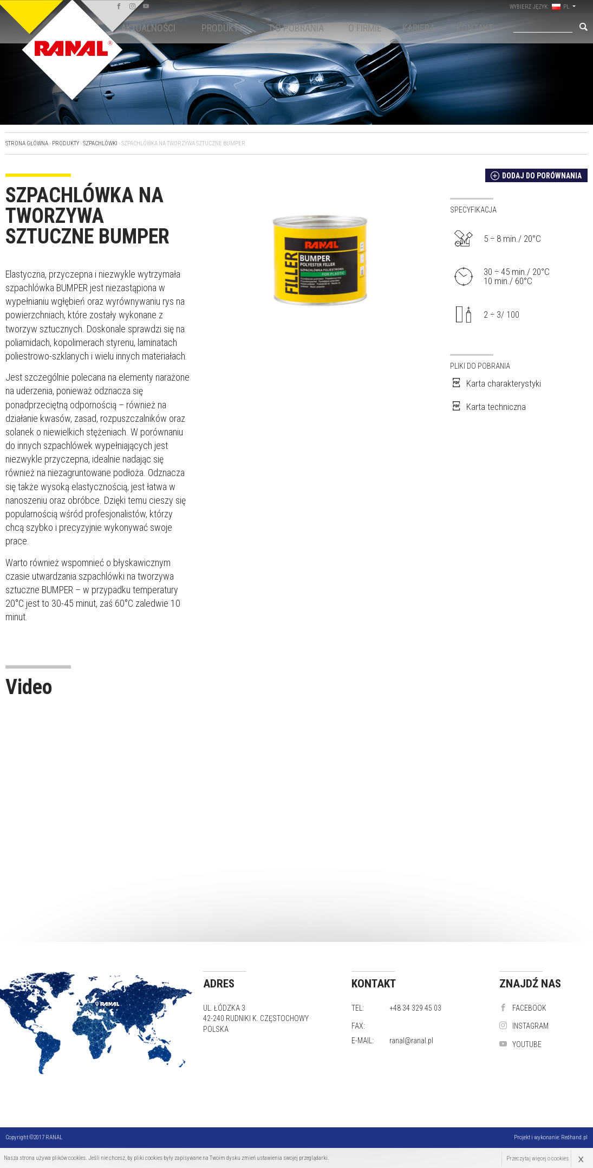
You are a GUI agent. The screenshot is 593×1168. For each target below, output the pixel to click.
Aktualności (148, 28)
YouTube (520, 1044)
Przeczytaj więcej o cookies (537, 1157)
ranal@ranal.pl (411, 1040)
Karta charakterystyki (495, 383)
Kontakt (475, 28)
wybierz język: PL (551, 6)
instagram (524, 1026)
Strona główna (26, 143)
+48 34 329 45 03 (415, 1008)
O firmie (365, 28)
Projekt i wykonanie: (551, 1137)
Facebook (522, 1008)
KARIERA (418, 28)
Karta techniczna (488, 406)
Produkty (222, 28)
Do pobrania (297, 28)
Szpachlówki (100, 143)
